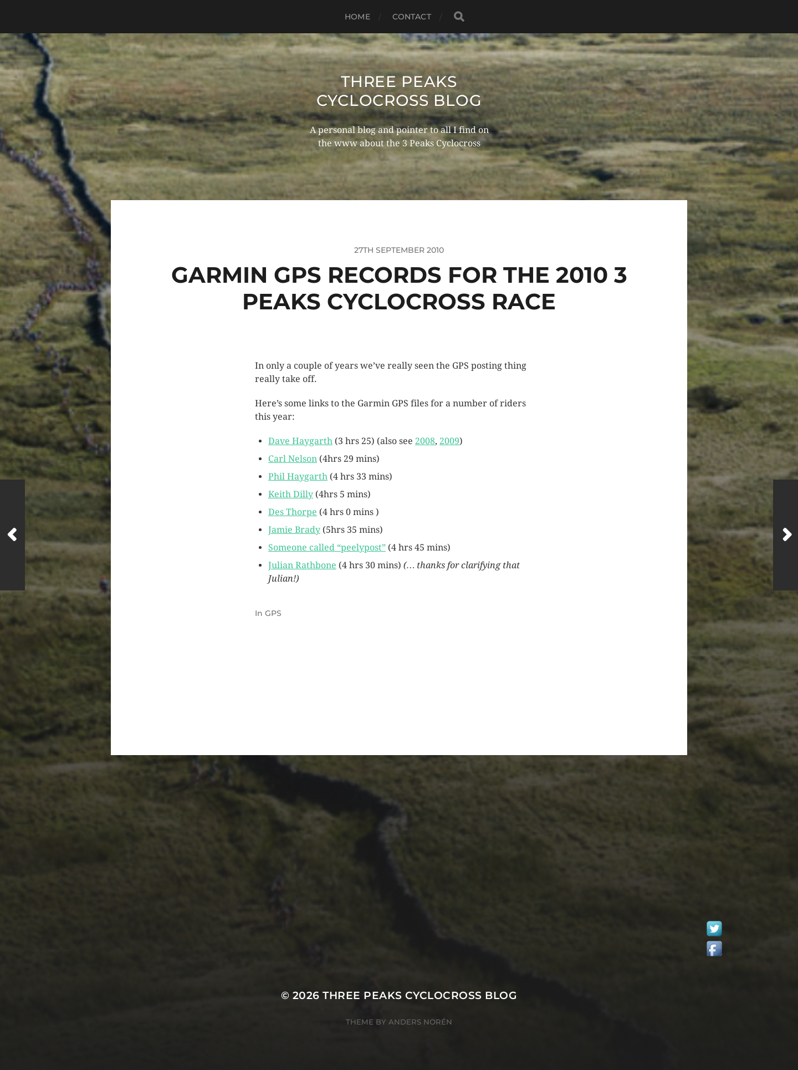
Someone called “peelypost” (327, 547)
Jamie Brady (294, 529)
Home (357, 17)
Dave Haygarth (300, 441)
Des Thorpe (292, 512)
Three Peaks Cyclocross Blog (399, 91)
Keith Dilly (290, 494)
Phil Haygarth (298, 476)
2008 (425, 441)
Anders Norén (420, 1021)
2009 (449, 441)
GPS (273, 613)
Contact (411, 17)
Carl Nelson (292, 459)
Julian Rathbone (302, 565)
